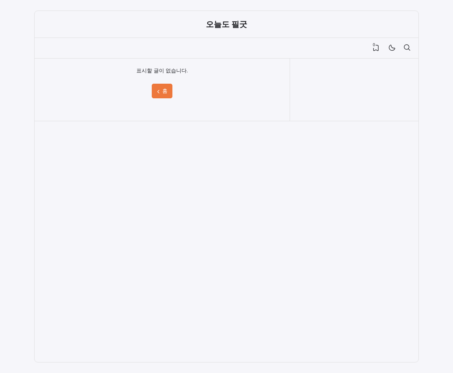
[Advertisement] (95, 241)
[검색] (406, 48)
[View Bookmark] (376, 48)
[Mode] (391, 48)
